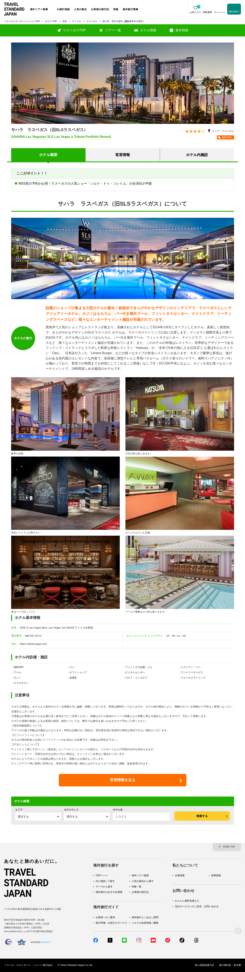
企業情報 (180, 875)
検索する (202, 816)
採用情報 (216, 875)
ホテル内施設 (197, 155)
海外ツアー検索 (140, 875)
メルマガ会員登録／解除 (145, 922)
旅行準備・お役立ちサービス (111, 922)
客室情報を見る (122, 780)
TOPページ (102, 875)
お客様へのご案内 (105, 917)
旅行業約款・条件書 (230, 965)
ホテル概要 (48, 155)
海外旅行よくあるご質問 (145, 917)
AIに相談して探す (105, 881)
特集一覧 (136, 886)
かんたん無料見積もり (187, 900)
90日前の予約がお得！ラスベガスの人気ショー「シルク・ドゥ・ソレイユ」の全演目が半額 (85, 183)
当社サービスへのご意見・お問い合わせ (197, 906)
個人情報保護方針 (204, 965)
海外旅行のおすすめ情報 (109, 892)
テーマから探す (104, 886)
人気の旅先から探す (143, 881)
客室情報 (122, 155)
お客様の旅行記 (140, 892)
